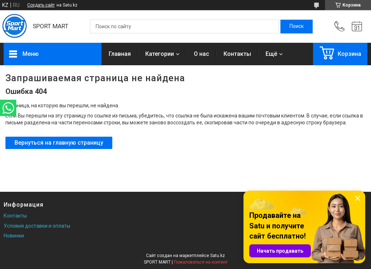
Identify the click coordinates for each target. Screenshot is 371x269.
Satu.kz (217, 255)
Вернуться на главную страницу (58, 142)
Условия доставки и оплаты (37, 226)
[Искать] (296, 26)
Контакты (237, 53)
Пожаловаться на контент (201, 262)
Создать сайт (41, 5)
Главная (120, 53)
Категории (159, 53)
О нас (201, 53)
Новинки (14, 236)
